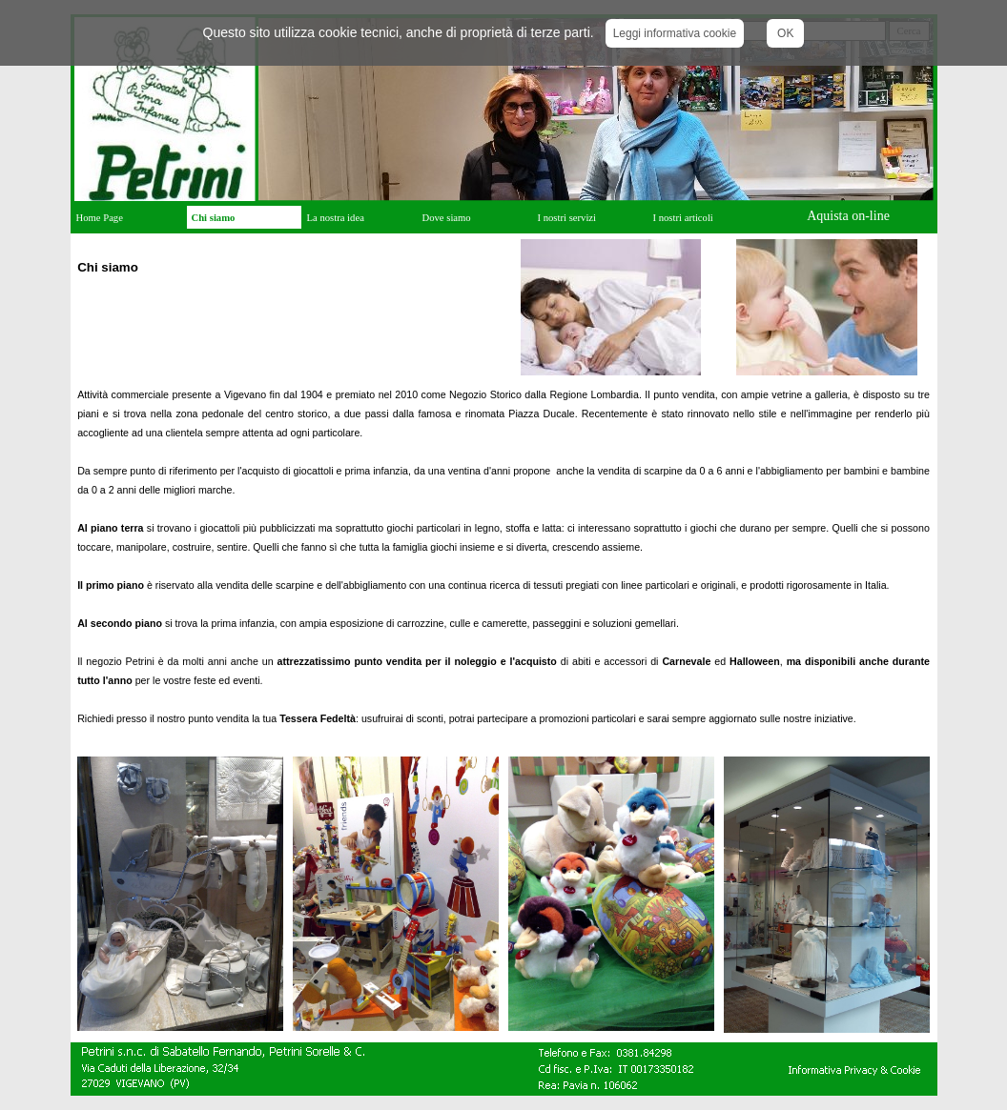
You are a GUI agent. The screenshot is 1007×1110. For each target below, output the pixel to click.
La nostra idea (335, 217)
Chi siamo (214, 217)
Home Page (99, 217)
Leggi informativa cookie (674, 33)
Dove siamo (446, 217)
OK (785, 33)
